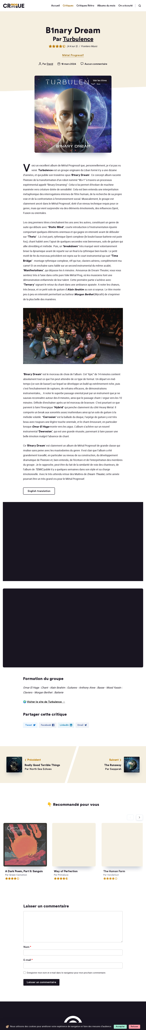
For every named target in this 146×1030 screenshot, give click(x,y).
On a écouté (125, 5)
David (50, 64)
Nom (27, 947)
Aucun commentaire (96, 64)
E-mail (28, 960)
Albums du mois (106, 5)
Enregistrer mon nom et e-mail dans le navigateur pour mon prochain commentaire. (66, 972)
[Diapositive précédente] (130, 817)
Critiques (68, 5)
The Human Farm (123, 871)
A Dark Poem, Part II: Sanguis (26, 871)
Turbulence (78, 39)
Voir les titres (100, 80)
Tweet (30, 725)
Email (82, 725)
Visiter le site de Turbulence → (46, 702)
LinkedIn (66, 725)
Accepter (120, 1027)
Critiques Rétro (85, 5)
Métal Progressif (73, 55)
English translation (39, 491)
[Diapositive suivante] (139, 817)
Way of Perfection (71, 871)
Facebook (47, 725)
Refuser (134, 1027)
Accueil (55, 5)
